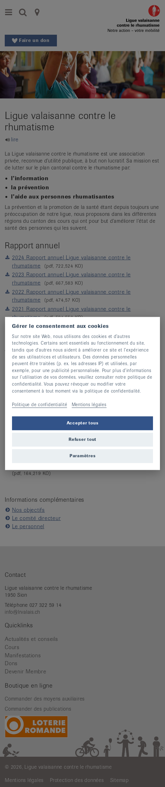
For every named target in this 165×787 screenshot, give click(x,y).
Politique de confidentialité (39, 404)
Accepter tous (83, 423)
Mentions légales (89, 404)
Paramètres (83, 456)
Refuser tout (82, 439)
